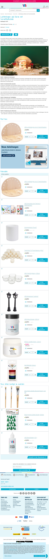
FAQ (14, 507)
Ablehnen (36, 555)
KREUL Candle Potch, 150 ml (32, 341)
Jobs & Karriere (4, 501)
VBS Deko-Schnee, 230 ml (31, 319)
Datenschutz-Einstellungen (30, 509)
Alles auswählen (5, 174)
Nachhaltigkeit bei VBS (5, 505)
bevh (25, 526)
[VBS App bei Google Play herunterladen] (20, 542)
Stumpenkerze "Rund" (30, 227)
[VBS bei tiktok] (31, 493)
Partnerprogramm (4, 502)
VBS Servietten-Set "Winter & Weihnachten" (32, 204)
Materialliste (6, 34)
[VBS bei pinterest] (26, 493)
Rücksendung (27, 506)
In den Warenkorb (43, 136)
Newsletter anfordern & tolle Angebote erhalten (24, 464)
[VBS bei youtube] (29, 493)
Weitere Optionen (8, 555)
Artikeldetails (28, 132)
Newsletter (15, 504)
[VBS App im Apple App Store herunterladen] (29, 542)
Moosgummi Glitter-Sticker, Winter (34, 414)
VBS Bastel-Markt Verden (6, 507)
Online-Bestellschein (29, 501)
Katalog (14, 499)
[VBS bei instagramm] (23, 493)
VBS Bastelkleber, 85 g (30, 437)
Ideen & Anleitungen (8, 13)
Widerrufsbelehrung (29, 507)
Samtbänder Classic (30, 365)
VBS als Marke (4, 504)
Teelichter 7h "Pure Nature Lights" (33, 250)
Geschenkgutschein (17, 501)
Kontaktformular (12, 489)
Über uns (2, 499)
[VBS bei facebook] (21, 493)
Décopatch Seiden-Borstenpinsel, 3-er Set (35, 391)
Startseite (2, 13)
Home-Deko (15, 13)
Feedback (36, 489)
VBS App (26, 513)
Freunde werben (16, 502)
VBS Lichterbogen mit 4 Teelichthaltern (35, 127)
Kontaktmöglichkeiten (41, 507)
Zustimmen (42, 555)
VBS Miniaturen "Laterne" (31, 296)
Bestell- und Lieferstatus (42, 509)
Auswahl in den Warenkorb (37, 457)
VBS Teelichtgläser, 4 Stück (32, 273)
